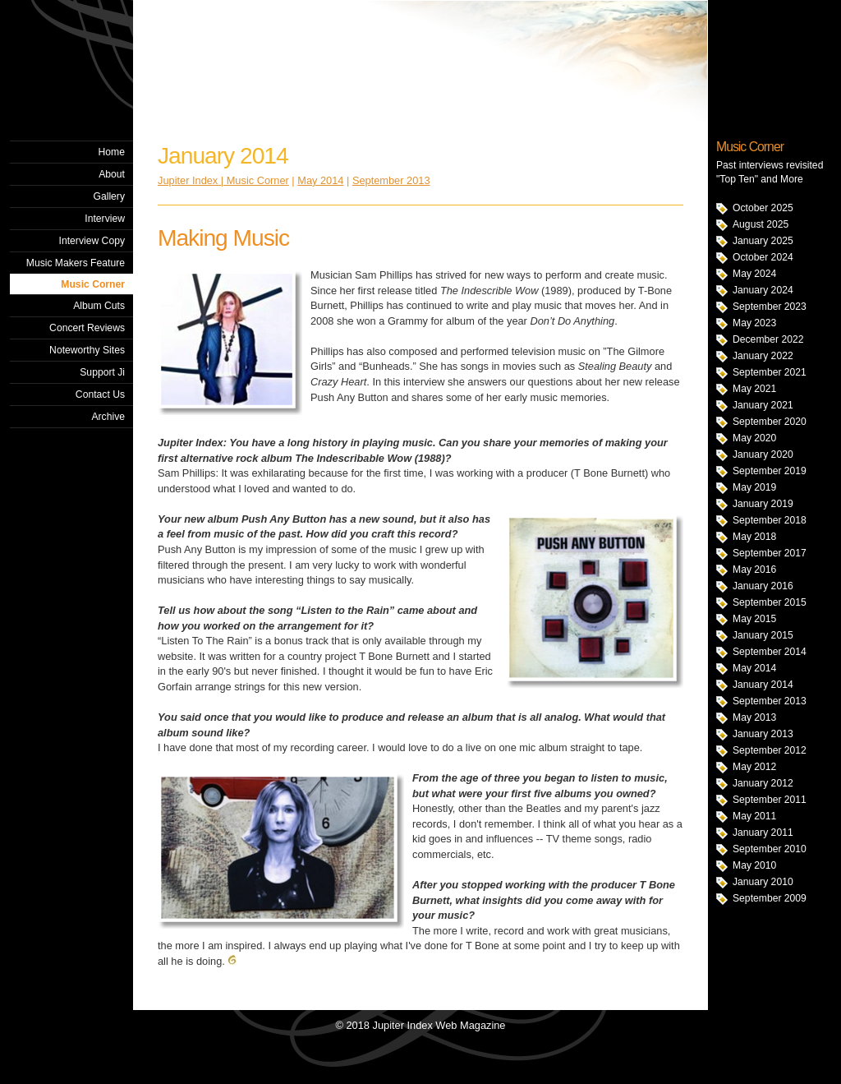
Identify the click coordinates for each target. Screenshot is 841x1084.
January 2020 (763, 454)
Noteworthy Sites (87, 350)
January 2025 (763, 241)
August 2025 (760, 224)
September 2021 (770, 372)
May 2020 (754, 438)
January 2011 (763, 832)
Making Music (223, 238)
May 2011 (754, 816)
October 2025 (763, 208)
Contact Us (100, 394)
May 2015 (754, 619)
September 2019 (770, 471)
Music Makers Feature (75, 263)
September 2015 (770, 602)
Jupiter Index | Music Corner (223, 180)
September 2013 (770, 701)
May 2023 (754, 323)
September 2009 (770, 898)
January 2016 (763, 586)
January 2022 (763, 356)
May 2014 (754, 668)
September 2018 (770, 520)
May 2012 (754, 767)
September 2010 (770, 849)
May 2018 (754, 536)
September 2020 (770, 421)
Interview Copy (92, 241)
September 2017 (770, 553)
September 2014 (770, 651)
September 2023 (770, 306)
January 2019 (763, 504)
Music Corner (93, 284)
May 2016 (754, 569)
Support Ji (102, 372)
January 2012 (763, 783)
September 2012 (770, 750)
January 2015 (763, 635)
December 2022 (768, 339)
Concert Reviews (87, 328)
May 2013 (754, 717)
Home (112, 152)
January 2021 (763, 405)
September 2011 (770, 799)
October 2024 (763, 257)
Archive (108, 416)
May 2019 (754, 487)
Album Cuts (99, 305)
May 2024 (754, 273)
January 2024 (763, 290)
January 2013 (763, 734)
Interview (105, 218)
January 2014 (763, 684)
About (112, 174)
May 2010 (754, 865)
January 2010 (763, 882)
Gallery (109, 196)
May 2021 (754, 388)
